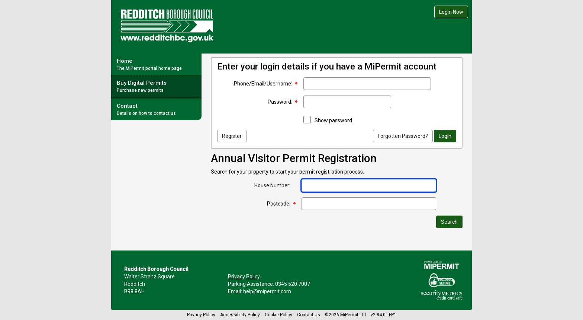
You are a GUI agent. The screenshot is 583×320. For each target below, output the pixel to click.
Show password (333, 120)
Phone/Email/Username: (263, 84)
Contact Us (308, 314)
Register (232, 136)
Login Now (451, 12)
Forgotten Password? (403, 136)
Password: (280, 102)
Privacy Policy (244, 276)
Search (449, 222)
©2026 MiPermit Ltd (345, 314)
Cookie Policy (278, 314)
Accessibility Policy (240, 314)
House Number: (272, 185)
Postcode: (278, 204)
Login (445, 136)
